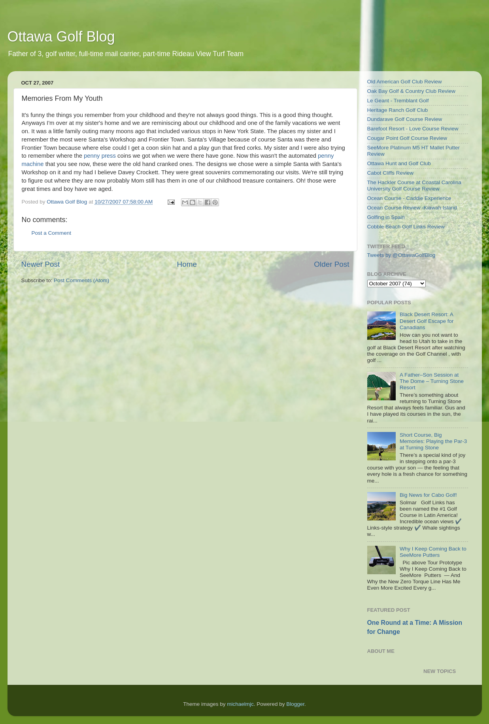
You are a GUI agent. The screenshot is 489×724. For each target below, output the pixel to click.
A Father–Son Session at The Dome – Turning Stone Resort (432, 381)
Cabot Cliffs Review (390, 173)
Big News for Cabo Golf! (428, 495)
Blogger (295, 704)
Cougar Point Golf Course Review (407, 138)
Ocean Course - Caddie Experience (409, 198)
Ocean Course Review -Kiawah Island (412, 208)
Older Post (331, 264)
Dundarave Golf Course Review (404, 119)
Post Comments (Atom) (81, 280)
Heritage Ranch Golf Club (397, 110)
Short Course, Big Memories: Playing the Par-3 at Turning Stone (433, 441)
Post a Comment (52, 233)
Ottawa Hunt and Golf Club (399, 163)
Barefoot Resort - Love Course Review (413, 129)
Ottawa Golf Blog (61, 36)
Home (187, 264)
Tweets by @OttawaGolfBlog (401, 255)
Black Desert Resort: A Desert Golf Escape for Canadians (427, 320)
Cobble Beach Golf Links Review (406, 227)
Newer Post (40, 264)
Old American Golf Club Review (404, 82)
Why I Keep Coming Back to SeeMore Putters (433, 552)
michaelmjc (240, 704)
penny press (100, 156)
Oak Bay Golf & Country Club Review (411, 91)
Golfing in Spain (386, 217)
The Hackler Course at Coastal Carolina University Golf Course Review (414, 185)
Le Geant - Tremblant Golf (398, 101)
